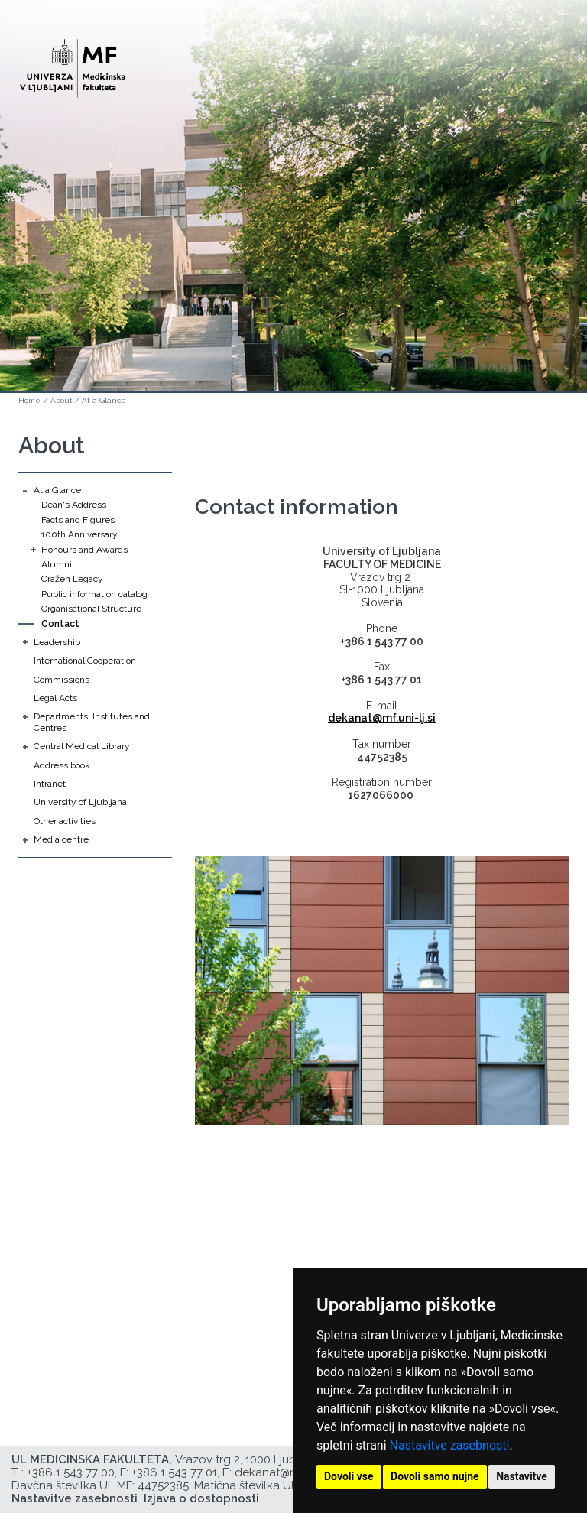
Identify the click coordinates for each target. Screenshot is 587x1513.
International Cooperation (85, 660)
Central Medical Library (82, 746)
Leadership (57, 642)
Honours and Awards (84, 549)
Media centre (61, 839)
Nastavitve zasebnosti (450, 1445)
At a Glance (104, 400)
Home (29, 400)
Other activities (65, 821)
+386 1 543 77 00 (71, 1472)
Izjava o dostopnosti (201, 1498)
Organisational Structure (91, 608)
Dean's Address (73, 504)
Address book (62, 765)
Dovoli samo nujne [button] (435, 1476)
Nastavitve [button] (521, 1476)
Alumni (56, 564)
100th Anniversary (79, 534)
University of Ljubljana (80, 802)
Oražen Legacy (72, 578)
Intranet (50, 783)
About (61, 400)
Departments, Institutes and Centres (92, 721)
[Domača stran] (72, 61)
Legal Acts (55, 698)
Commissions (61, 679)
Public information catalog (94, 594)
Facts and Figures (78, 520)
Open (542, 75)
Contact (60, 624)
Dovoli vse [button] (349, 1476)
